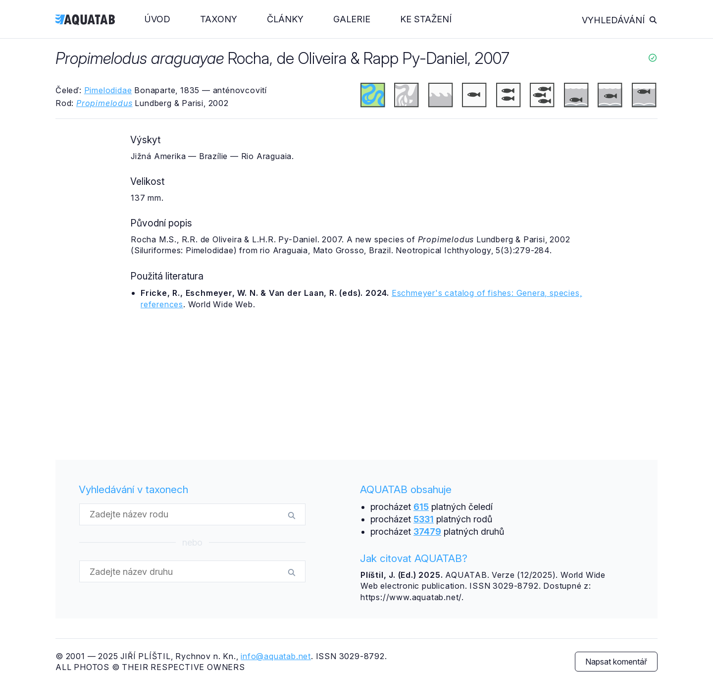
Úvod (157, 19)
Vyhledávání (620, 20)
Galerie (351, 19)
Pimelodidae (108, 90)
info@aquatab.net (276, 656)
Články (285, 19)
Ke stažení (426, 19)
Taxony (218, 19)
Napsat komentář (616, 662)
